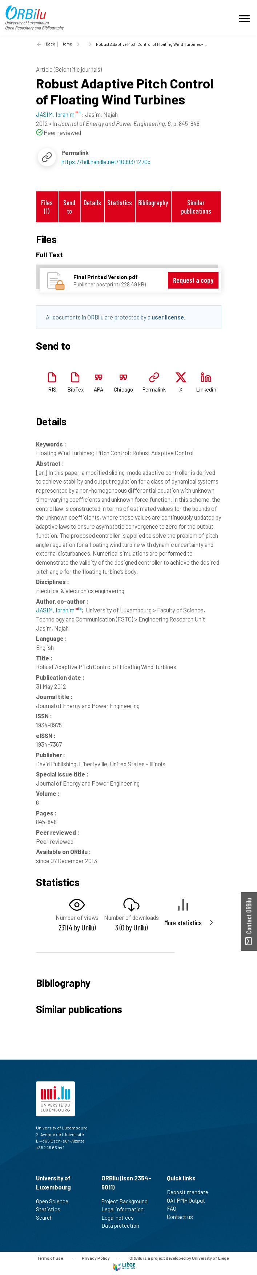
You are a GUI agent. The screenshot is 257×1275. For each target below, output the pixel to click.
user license (168, 317)
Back (50, 43)
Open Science (55, 1201)
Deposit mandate (190, 1192)
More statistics (183, 922)
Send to (69, 206)
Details (92, 202)
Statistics (119, 202)
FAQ (174, 1208)
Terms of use (50, 1257)
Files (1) (47, 206)
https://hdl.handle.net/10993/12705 (105, 161)
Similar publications (196, 206)
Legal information (125, 1209)
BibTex (75, 389)
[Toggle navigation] (245, 18)
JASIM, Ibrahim (58, 609)
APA (98, 389)
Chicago (123, 389)
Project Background (127, 1201)
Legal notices (120, 1217)
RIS (52, 389)
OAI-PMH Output (189, 1200)
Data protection (123, 1225)
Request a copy (193, 280)
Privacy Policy (96, 1257)
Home (66, 43)
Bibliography (153, 202)
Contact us (183, 1217)
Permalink (154, 389)
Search (47, 1217)
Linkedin (206, 389)
